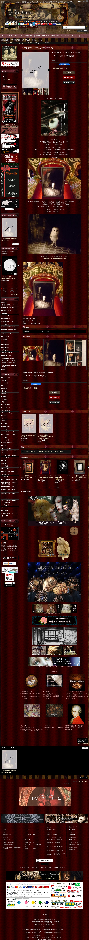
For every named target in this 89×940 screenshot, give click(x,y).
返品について (72, 849)
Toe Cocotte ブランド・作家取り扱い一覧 (33, 845)
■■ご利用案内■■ (72, 829)
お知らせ (49, 827)
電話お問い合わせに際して (75, 844)
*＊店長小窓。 (50, 832)
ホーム (4, 827)
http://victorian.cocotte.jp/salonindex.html (54, 258)
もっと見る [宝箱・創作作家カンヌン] (15, 294)
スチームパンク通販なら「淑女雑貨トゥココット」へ (56, 847)
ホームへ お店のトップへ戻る (82, 740)
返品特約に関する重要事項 (60, 68)
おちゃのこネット (83, 781)
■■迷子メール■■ (72, 839)
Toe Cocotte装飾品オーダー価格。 (54, 837)
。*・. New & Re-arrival (30, 832)
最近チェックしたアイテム (31, 848)
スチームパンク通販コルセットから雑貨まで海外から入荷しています (56, 854)
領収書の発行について (74, 847)
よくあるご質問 (72, 837)
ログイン (62, 30)
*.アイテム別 (27, 827)
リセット (16, 243)
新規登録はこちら (71, 30)
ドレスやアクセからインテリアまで (55, 850)
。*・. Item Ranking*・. (30, 834)
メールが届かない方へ (74, 842)
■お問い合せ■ (72, 834)
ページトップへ (85, 777)
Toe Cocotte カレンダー (30, 839)
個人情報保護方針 (73, 832)
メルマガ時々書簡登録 (8, 844)
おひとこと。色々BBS (52, 834)
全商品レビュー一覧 (29, 842)
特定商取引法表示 (73, 827)
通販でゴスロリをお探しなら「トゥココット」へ (56, 843)
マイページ (5, 832)
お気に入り (5, 837)
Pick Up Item (28, 837)
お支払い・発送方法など (8, 842)
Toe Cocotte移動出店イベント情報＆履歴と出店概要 (12, 848)
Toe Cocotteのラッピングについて (54, 839)
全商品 (4, 302)
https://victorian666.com (50, 931)
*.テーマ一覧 (27, 829)
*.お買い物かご (6, 839)
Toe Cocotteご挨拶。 (51, 829)
